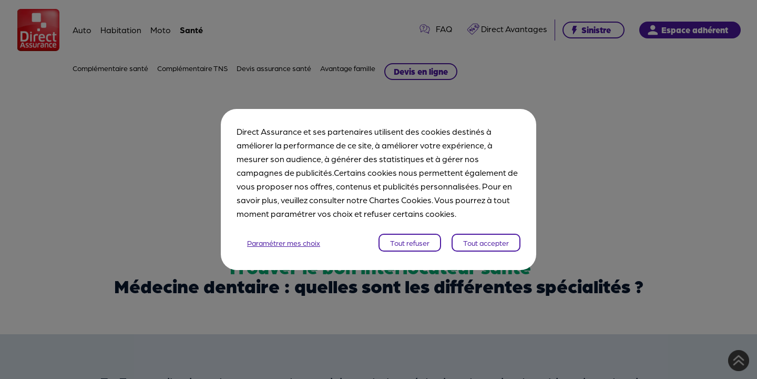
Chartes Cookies (400, 200)
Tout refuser (409, 242)
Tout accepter (486, 242)
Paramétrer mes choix (283, 242)
